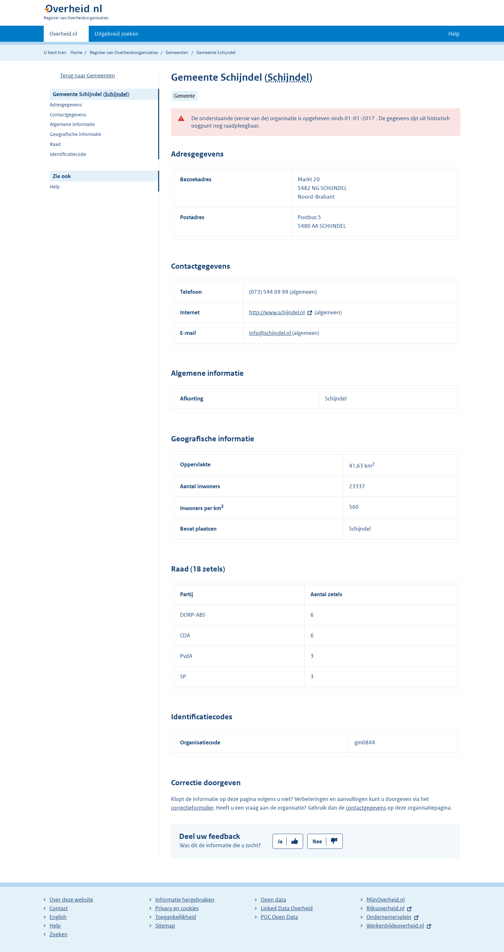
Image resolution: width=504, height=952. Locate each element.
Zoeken (59, 934)
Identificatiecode (68, 154)
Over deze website (71, 899)
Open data (273, 899)
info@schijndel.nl (270, 333)
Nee (317, 841)
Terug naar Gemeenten (87, 75)
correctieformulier (192, 807)
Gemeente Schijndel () (91, 94)
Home (76, 52)
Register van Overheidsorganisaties (124, 52)
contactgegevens (366, 807)
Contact (59, 908)
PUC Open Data (279, 917)
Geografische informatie (75, 134)
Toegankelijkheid (175, 917)
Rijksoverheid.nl (385, 908)
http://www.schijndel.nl (277, 312)
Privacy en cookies (177, 908)
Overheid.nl (63, 36)
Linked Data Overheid (287, 908)
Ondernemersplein (388, 917)
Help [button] (454, 33)
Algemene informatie (72, 124)
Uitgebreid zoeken (116, 33)
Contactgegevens (68, 115)
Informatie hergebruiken (184, 899)
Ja (280, 841)
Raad (55, 144)
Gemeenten (177, 52)
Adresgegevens (66, 105)
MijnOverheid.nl (385, 899)
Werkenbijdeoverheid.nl (395, 925)
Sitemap (165, 925)
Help (55, 187)
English (58, 917)
